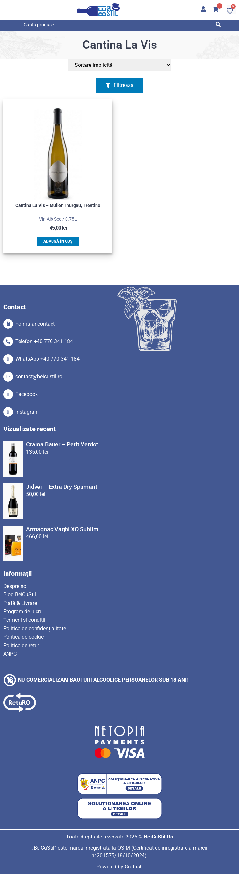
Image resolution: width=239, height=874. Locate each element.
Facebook (26, 394)
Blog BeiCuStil (19, 594)
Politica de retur (21, 645)
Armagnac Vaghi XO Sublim (62, 529)
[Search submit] (220, 26)
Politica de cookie (23, 637)
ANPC (10, 654)
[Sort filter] (119, 65)
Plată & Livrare (20, 603)
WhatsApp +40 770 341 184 (47, 359)
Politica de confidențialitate (34, 628)
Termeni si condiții (24, 620)
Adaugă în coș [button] (57, 241)
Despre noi (15, 586)
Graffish (134, 867)
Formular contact (35, 324)
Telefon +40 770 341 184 (44, 341)
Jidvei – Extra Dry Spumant (61, 486)
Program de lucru (23, 611)
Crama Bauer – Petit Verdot (62, 444)
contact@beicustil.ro (38, 376)
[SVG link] (98, 9)
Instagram (27, 412)
